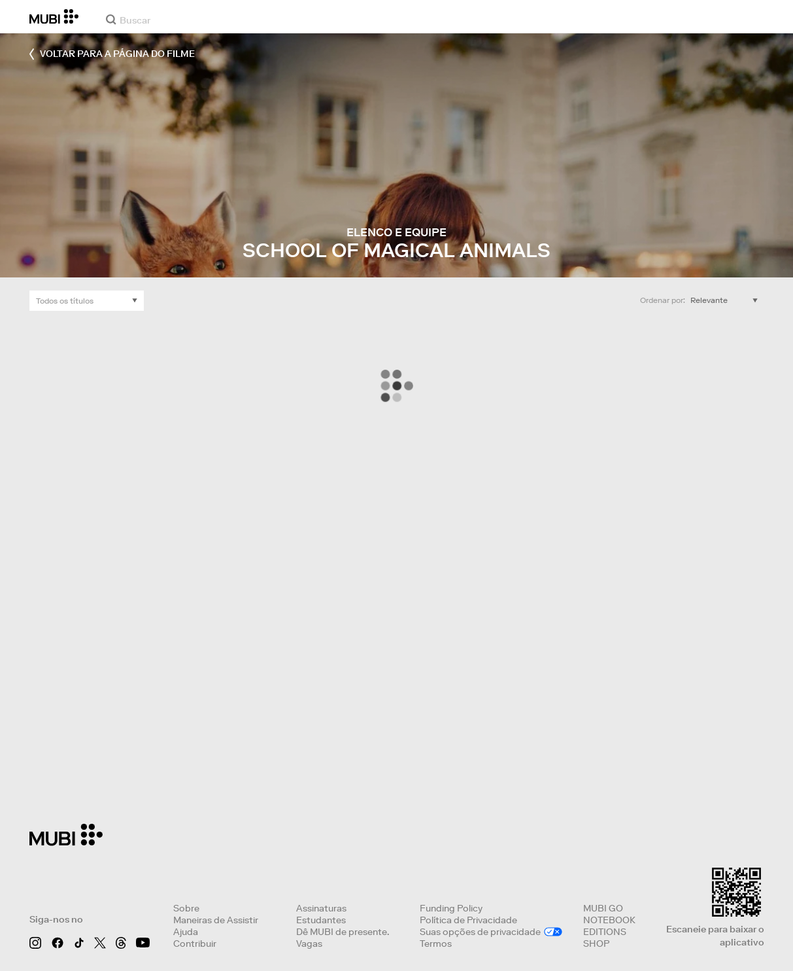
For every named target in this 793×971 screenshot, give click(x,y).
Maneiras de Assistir (215, 920)
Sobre (186, 908)
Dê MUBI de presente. (342, 932)
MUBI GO (603, 908)
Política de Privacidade (468, 920)
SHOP (596, 943)
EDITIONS (604, 932)
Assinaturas (321, 908)
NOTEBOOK (609, 920)
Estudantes (321, 920)
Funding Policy (451, 908)
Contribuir (194, 943)
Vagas (309, 943)
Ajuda (185, 932)
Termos (436, 943)
